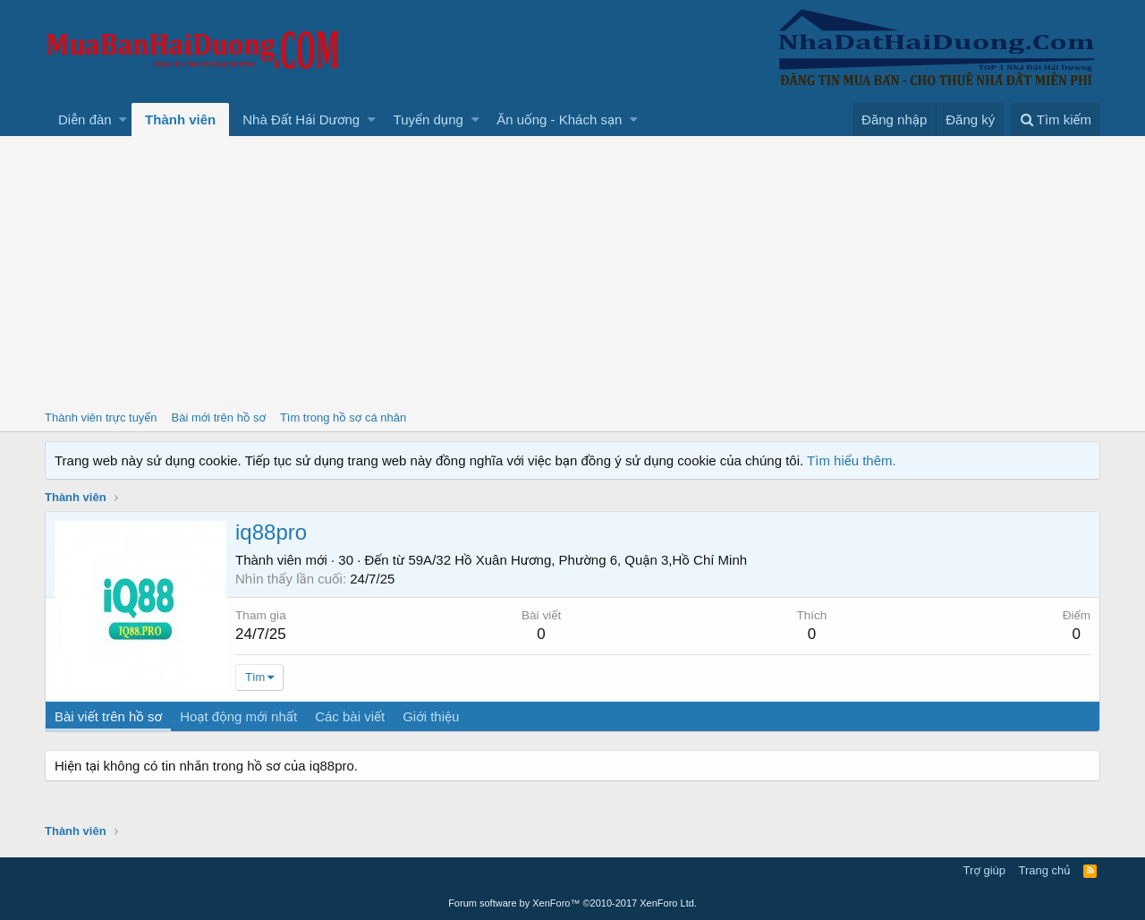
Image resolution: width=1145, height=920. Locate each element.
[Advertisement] (572, 270)
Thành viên (180, 119)
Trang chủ (1045, 870)
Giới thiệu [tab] (431, 716)
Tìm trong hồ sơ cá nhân (343, 417)
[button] (122, 119)
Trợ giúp (984, 870)
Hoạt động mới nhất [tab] (238, 716)
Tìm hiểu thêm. (851, 460)
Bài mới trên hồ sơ (219, 417)
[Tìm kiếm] (1055, 119)
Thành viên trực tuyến (101, 417)
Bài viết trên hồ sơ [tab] (108, 716)
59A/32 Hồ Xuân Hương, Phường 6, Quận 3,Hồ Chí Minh (577, 559)
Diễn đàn (85, 119)
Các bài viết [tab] (350, 716)
